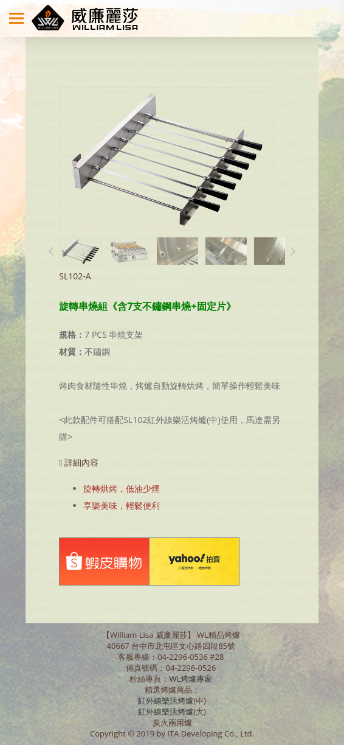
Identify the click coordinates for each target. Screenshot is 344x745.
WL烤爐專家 (191, 678)
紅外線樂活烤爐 (165, 700)
